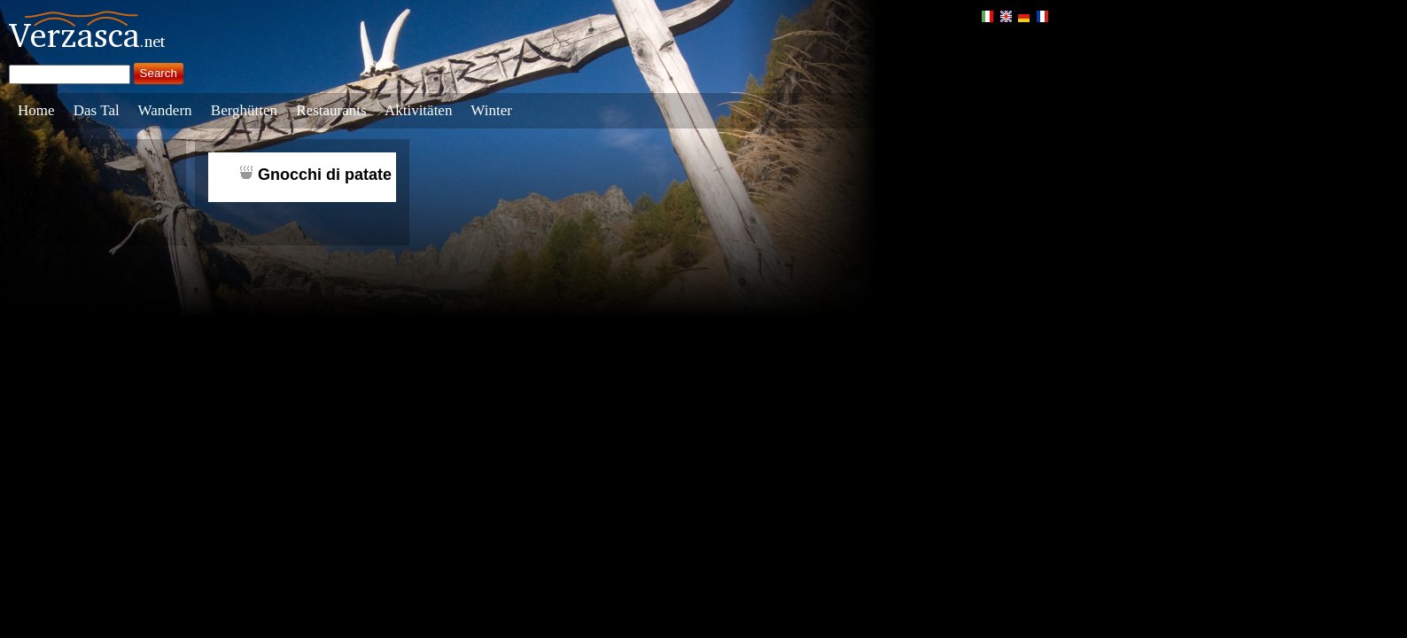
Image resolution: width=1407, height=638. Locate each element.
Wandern (165, 110)
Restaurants (331, 110)
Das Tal (97, 110)
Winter (491, 110)
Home (36, 110)
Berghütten (244, 110)
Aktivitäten (418, 110)
